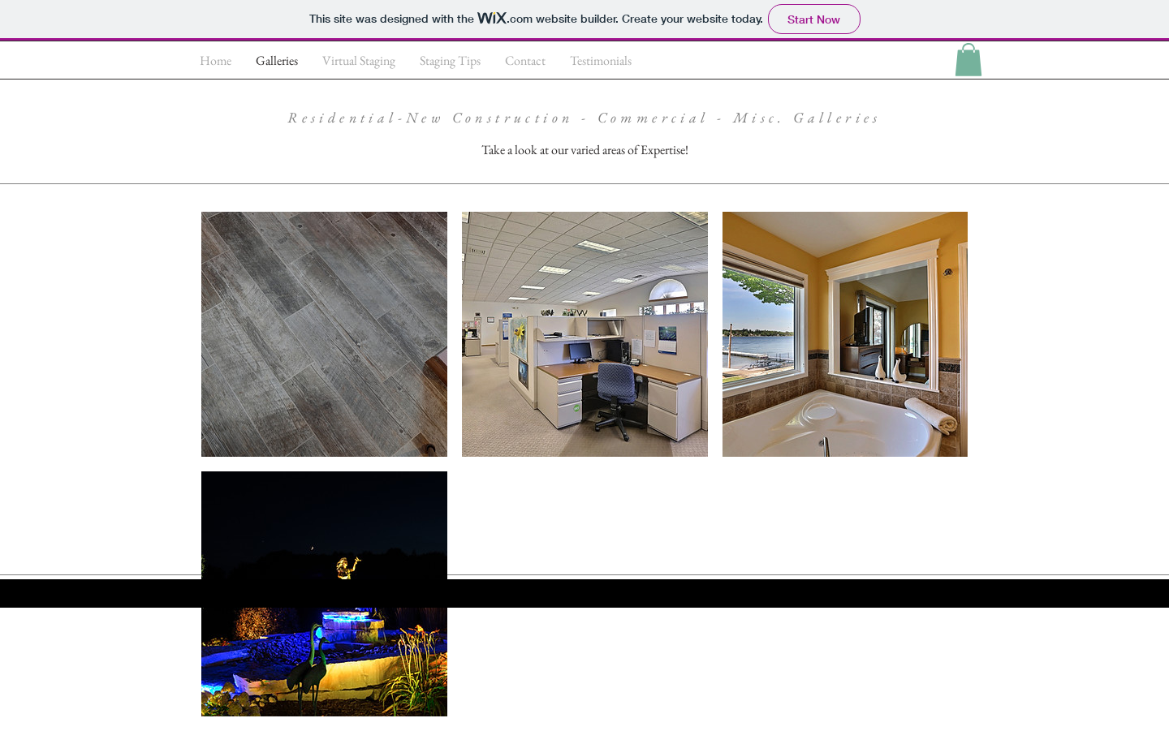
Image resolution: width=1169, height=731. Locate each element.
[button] (968, 59)
